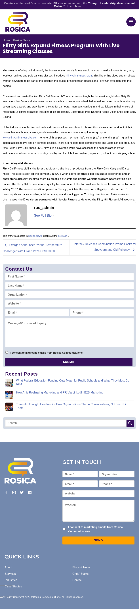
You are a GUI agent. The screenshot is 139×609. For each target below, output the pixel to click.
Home (6, 40)
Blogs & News (81, 567)
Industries (11, 580)
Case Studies (13, 586)
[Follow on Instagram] (14, 493)
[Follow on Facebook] (6, 493)
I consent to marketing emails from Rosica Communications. (46, 352)
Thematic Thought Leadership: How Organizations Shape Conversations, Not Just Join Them (71, 406)
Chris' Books (80, 573)
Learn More (74, 6)
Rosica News (21, 40)
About (8, 567)
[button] (131, 21)
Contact (77, 580)
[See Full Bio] (53, 215)
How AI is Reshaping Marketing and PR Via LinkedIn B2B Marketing (59, 392)
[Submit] (130, 423)
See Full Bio (43, 215)
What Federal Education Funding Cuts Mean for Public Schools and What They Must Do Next (72, 382)
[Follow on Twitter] (22, 493)
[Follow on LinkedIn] (29, 493)
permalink (63, 236)
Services (10, 573)
